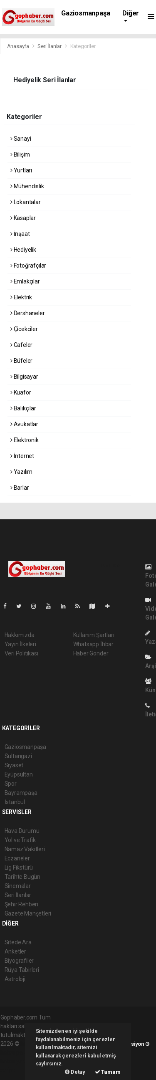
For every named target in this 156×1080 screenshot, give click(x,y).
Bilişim (20, 154)
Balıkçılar (23, 408)
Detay (75, 1072)
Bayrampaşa (21, 792)
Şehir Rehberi (22, 904)
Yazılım (21, 471)
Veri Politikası (21, 653)
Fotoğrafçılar (28, 265)
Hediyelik (23, 249)
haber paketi (16, 1052)
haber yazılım (17, 1061)
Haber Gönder (91, 653)
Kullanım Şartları (93, 635)
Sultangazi (18, 756)
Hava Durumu (22, 830)
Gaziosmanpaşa (85, 13)
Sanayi (20, 138)
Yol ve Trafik (20, 840)
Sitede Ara (18, 942)
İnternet (22, 456)
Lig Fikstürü (19, 867)
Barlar (19, 487)
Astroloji (15, 979)
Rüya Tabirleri (22, 969)
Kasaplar (23, 218)
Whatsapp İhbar (93, 644)
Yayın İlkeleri (20, 644)
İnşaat (20, 233)
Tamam (108, 1072)
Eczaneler (17, 858)
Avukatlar (24, 424)
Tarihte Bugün (23, 876)
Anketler (15, 951)
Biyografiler (19, 960)
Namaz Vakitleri (25, 849)
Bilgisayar (24, 376)
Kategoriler (83, 46)
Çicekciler (24, 329)
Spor (11, 783)
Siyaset (14, 765)
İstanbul (15, 802)
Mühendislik (27, 186)
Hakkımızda (20, 635)
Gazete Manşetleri (28, 913)
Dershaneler (27, 313)
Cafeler (21, 344)
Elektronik (24, 440)
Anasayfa (18, 46)
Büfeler (21, 360)
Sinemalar (18, 886)
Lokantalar (25, 202)
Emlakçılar (25, 281)
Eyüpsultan (19, 774)
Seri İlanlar (49, 46)
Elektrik (21, 297)
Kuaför (20, 392)
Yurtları (21, 170)
